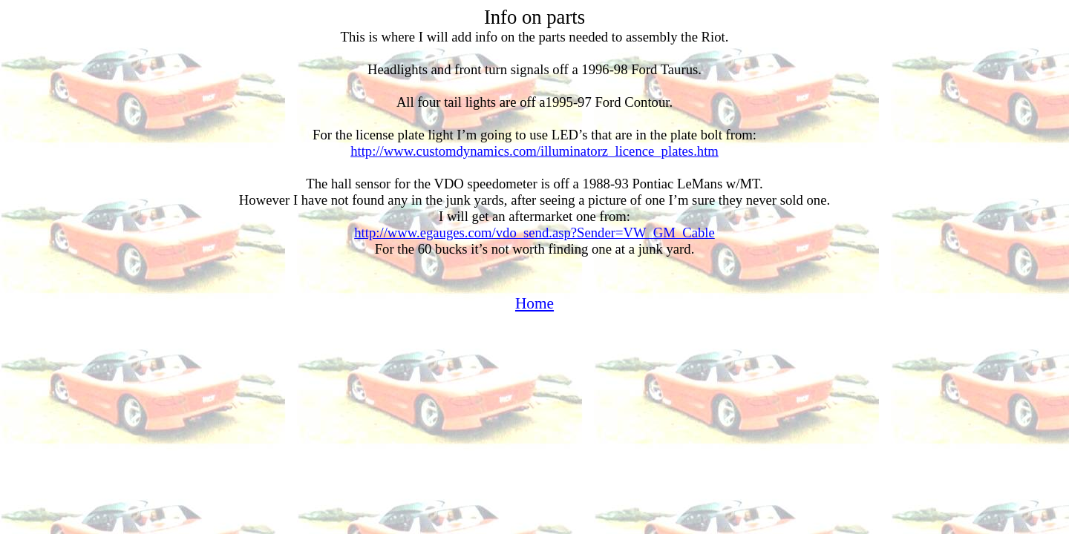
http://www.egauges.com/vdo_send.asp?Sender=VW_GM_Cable (534, 232)
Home (534, 303)
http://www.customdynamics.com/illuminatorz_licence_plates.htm (534, 151)
